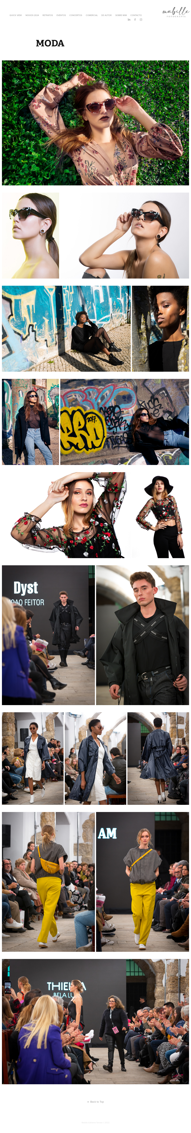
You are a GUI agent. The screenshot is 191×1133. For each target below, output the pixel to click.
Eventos (61, 15)
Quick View (16, 15)
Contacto (136, 15)
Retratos (48, 15)
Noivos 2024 (32, 15)
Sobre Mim (121, 15)
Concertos (75, 15)
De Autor (106, 15)
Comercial (92, 15)
